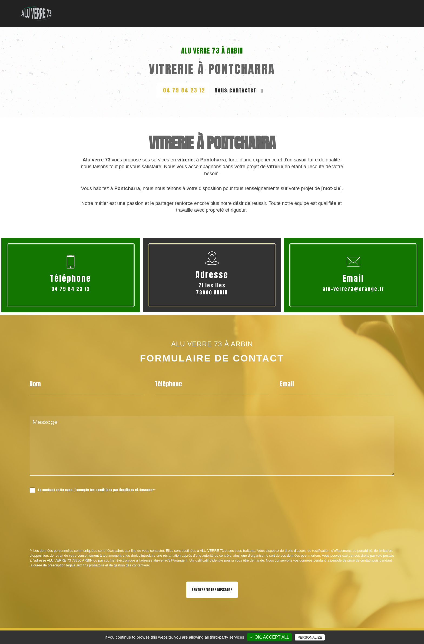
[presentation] (87, 532)
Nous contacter (238, 90)
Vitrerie (184, 13)
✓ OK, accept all (269, 637)
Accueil (157, 13)
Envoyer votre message (212, 590)
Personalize (309, 637)
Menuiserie (215, 13)
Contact (398, 13)
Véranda (286, 13)
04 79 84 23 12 (184, 90)
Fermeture (317, 13)
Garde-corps (253, 13)
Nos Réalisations (359, 13)
